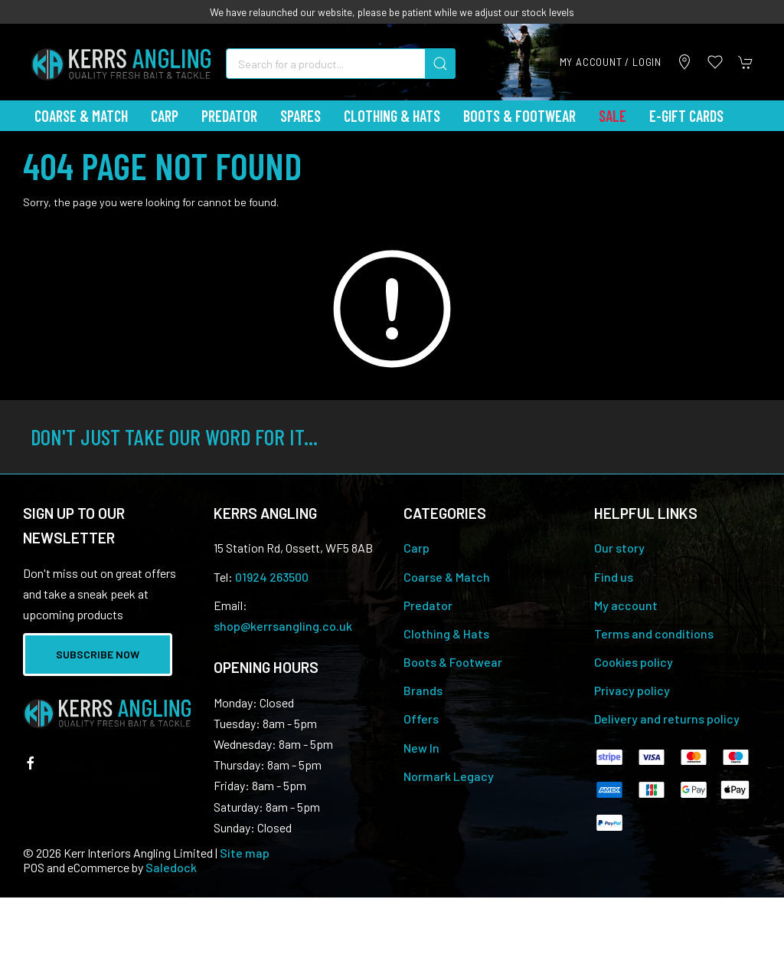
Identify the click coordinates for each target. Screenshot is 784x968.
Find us (613, 576)
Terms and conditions (654, 633)
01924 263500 (272, 576)
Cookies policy (633, 662)
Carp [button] (164, 116)
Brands (423, 690)
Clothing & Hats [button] (392, 116)
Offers (421, 718)
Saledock (171, 867)
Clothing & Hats (446, 633)
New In (421, 747)
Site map (245, 852)
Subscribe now (97, 654)
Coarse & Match (446, 576)
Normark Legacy (448, 776)
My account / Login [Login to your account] (611, 62)
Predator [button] (229, 116)
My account (626, 605)
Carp (416, 547)
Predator (427, 605)
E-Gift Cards (686, 116)
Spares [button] (300, 116)
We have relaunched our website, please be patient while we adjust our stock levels (392, 11)
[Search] (341, 63)
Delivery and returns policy (667, 718)
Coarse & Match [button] (81, 116)
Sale (612, 116)
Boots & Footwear (519, 116)
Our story (619, 547)
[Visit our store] (684, 62)
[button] (715, 62)
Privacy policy (632, 690)
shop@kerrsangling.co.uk (283, 626)
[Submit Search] (440, 63)
